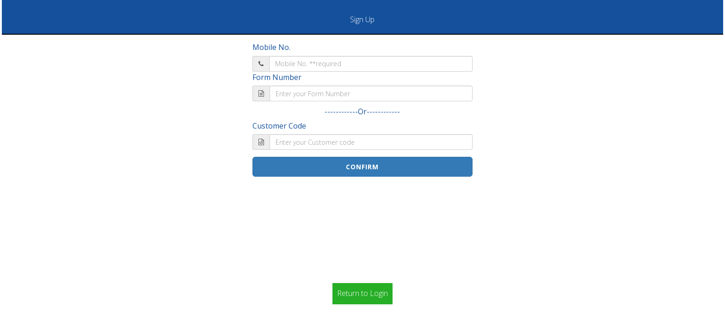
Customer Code (279, 126)
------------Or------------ (362, 111)
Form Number (276, 77)
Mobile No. (271, 47)
